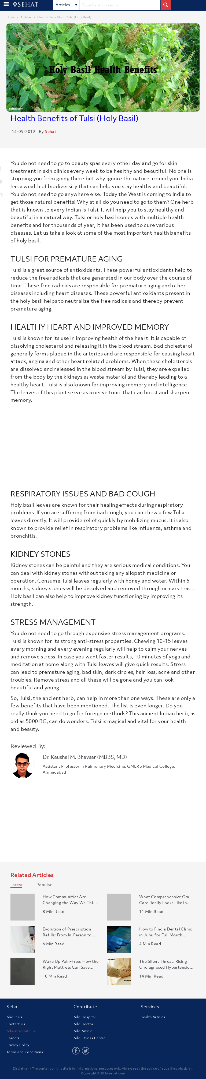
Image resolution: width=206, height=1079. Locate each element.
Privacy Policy (18, 1045)
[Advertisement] (103, 444)
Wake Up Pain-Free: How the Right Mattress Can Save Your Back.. (70, 964)
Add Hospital (84, 1017)
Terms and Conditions (24, 1052)
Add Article (82, 1031)
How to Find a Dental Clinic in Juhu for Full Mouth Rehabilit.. (165, 932)
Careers (13, 1038)
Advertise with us (20, 1031)
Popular (44, 884)
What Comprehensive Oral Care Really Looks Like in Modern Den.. (164, 900)
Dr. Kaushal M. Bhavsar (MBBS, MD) (85, 757)
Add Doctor (83, 1024)
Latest (16, 884)
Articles (67, 5)
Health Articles (153, 1017)
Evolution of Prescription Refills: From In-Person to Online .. (67, 932)
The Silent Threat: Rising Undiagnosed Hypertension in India (165, 964)
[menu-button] (6, 4)
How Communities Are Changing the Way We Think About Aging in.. (70, 900)
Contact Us (15, 1024)
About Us (14, 1017)
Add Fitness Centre (89, 1038)
